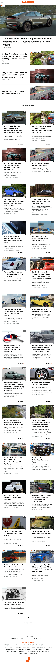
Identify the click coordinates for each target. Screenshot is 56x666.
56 (25, 295)
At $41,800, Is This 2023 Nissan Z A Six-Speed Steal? (42, 310)
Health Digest (17, 647)
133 (25, 588)
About (22, 636)
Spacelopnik (6, 221)
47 (25, 516)
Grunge (11, 647)
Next (30, 622)
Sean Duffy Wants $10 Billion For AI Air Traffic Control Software (40, 238)
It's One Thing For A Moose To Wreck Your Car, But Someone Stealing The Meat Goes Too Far (14, 57)
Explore (24, 645)
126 (53, 257)
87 (53, 221)
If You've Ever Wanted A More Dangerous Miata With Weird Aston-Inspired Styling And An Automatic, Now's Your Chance (14, 387)
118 (25, 550)
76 (53, 330)
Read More (20, 144)
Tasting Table (21, 651)
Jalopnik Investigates (36, 368)
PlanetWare (35, 649)
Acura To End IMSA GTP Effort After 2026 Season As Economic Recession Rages (13, 422)
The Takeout (45, 651)
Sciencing (41, 649)
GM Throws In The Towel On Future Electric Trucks (14, 566)
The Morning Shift (36, 257)
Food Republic (37, 645)
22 (25, 406)
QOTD (5, 257)
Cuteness (18, 645)
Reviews (33, 550)
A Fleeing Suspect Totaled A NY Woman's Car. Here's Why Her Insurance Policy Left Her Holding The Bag (42, 348)
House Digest (26, 647)
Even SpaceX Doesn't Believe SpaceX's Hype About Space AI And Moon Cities (13, 239)
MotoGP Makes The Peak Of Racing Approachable (13, 92)
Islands (39, 647)
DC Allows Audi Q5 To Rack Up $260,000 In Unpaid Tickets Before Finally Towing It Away (41, 498)
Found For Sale (7, 368)
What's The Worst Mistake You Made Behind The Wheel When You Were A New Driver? (14, 312)
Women (26, 653)
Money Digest (10, 649)
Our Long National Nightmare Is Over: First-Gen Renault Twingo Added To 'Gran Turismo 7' (14, 202)
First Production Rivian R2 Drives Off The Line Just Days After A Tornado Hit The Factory (13, 461)
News (3, 5)
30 (25, 443)
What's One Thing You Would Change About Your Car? (14, 603)
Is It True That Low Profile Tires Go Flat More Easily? (41, 384)
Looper (44, 647)
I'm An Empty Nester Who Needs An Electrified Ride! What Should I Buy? (41, 201)
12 (25, 149)
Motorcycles (35, 406)
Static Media (18, 639)
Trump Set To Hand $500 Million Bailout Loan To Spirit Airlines (14, 533)
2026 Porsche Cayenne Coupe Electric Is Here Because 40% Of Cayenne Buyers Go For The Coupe (27, 41)
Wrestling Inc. (33, 653)
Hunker (33, 647)
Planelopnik (34, 221)
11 (53, 406)
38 (53, 481)
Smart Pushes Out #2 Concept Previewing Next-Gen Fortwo (13, 497)
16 (25, 481)
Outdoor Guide (26, 649)
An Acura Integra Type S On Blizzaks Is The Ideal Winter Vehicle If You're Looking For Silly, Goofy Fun (42, 568)
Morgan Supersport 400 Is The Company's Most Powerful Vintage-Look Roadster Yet (14, 75)
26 (53, 516)
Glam (5, 647)
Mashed (50, 647)
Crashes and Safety (36, 52)
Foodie (30, 645)
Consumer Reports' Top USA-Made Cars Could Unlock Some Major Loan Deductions (12, 348)
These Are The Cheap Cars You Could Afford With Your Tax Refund (13, 274)
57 (53, 295)
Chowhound (11, 645)
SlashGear (10, 651)
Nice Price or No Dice (36, 295)
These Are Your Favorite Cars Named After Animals (41, 532)
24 (53, 550)
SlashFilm (48, 649)
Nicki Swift (18, 649)
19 (25, 221)
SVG (15, 651)
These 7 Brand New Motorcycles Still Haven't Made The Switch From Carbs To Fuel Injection (41, 424)
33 (25, 368)
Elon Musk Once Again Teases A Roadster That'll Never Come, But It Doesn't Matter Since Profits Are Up (41, 275)
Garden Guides (46, 645)
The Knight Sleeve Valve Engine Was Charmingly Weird (40, 460)
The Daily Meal (31, 651)
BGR (5, 645)
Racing (33, 87)
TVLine (21, 653)
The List (38, 651)
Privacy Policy (30, 636)
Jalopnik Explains (36, 443)
